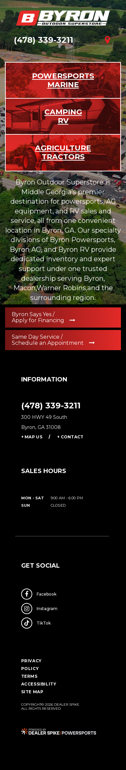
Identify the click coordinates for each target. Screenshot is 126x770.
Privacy (31, 660)
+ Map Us (31, 436)
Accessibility (38, 684)
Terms (29, 676)
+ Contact (70, 436)
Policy (30, 668)
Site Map (32, 691)
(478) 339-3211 (51, 405)
